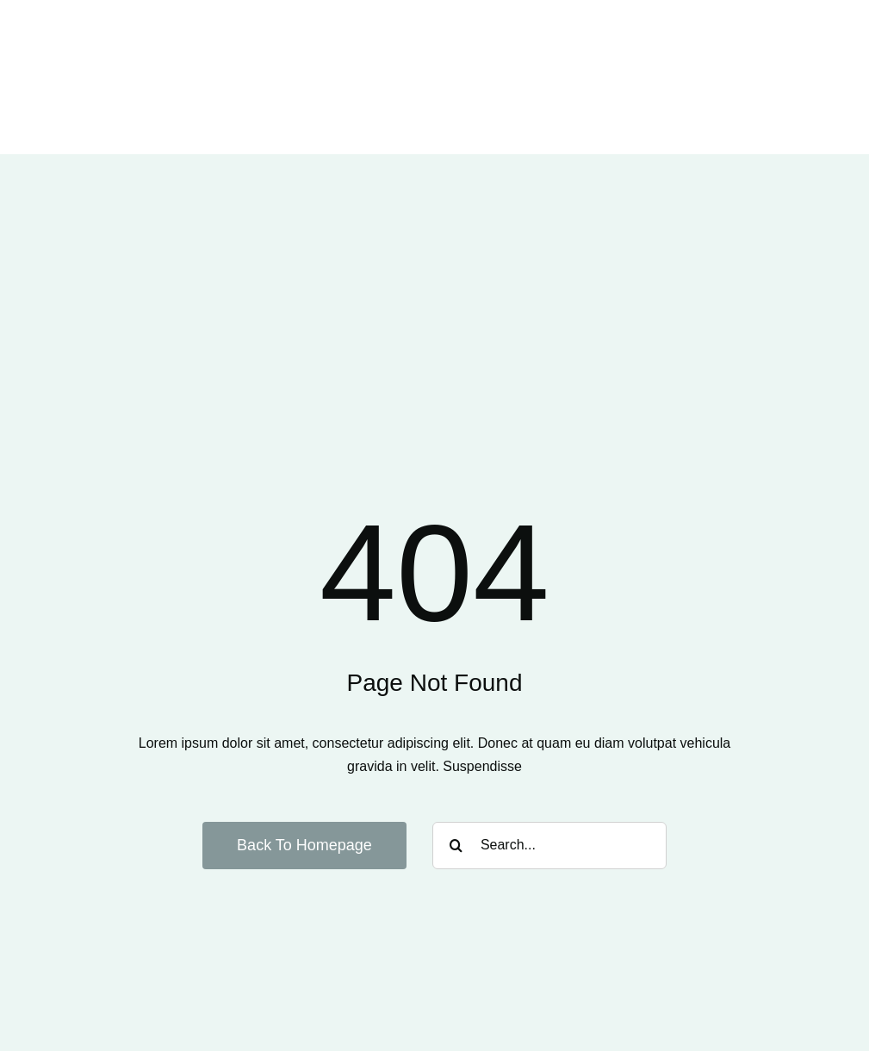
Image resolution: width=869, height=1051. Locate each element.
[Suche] (456, 845)
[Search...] (549, 845)
